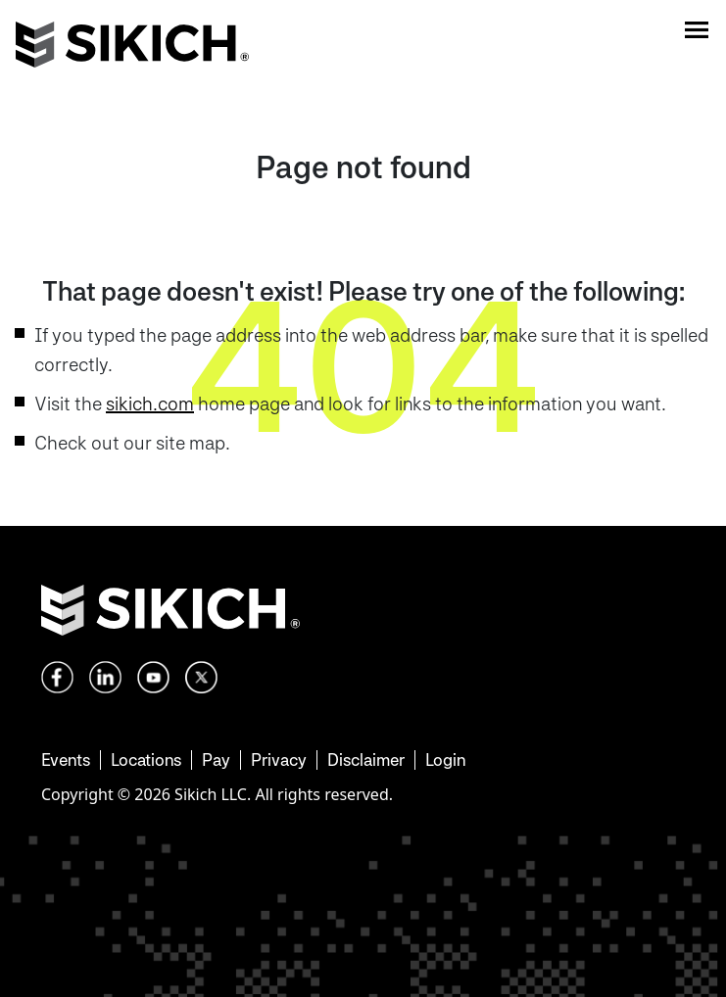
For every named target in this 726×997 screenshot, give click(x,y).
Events (65, 759)
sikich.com (150, 403)
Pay (216, 759)
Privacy (279, 759)
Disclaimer (366, 759)
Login (445, 759)
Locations (146, 759)
